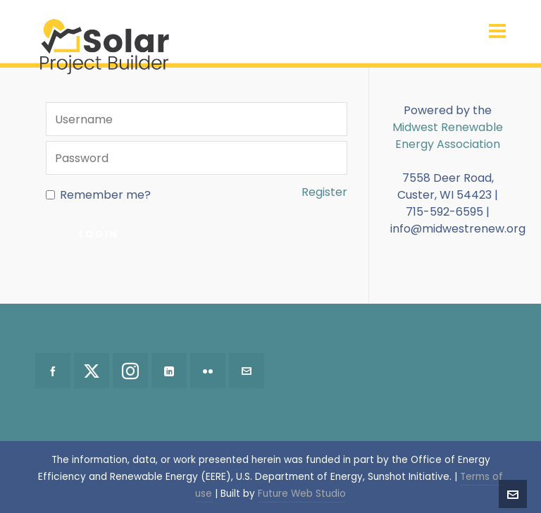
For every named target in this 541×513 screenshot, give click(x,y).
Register (324, 192)
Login (98, 234)
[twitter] (91, 370)
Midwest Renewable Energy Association (447, 135)
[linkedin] (169, 370)
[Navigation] (497, 31)
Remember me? (98, 195)
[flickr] (207, 370)
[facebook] (52, 370)
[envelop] (246, 370)
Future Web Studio (302, 493)
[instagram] (130, 370)
